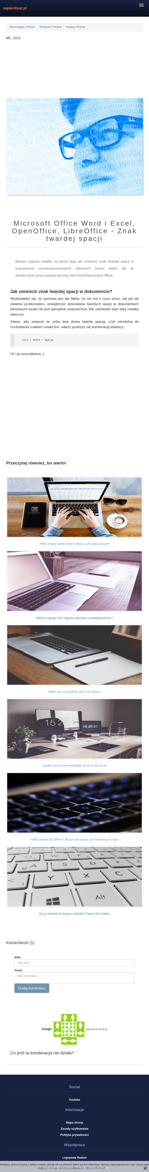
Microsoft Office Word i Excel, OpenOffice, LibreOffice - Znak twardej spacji (74, 230)
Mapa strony (74, 1122)
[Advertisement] (74, 69)
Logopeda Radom (74, 1157)
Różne (31, 27)
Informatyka (16, 27)
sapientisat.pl (15, 8)
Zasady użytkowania (74, 1128)
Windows (45, 27)
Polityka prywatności (74, 1134)
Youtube (74, 1099)
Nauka (70, 27)
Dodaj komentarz (32, 988)
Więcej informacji (95, 1168)
